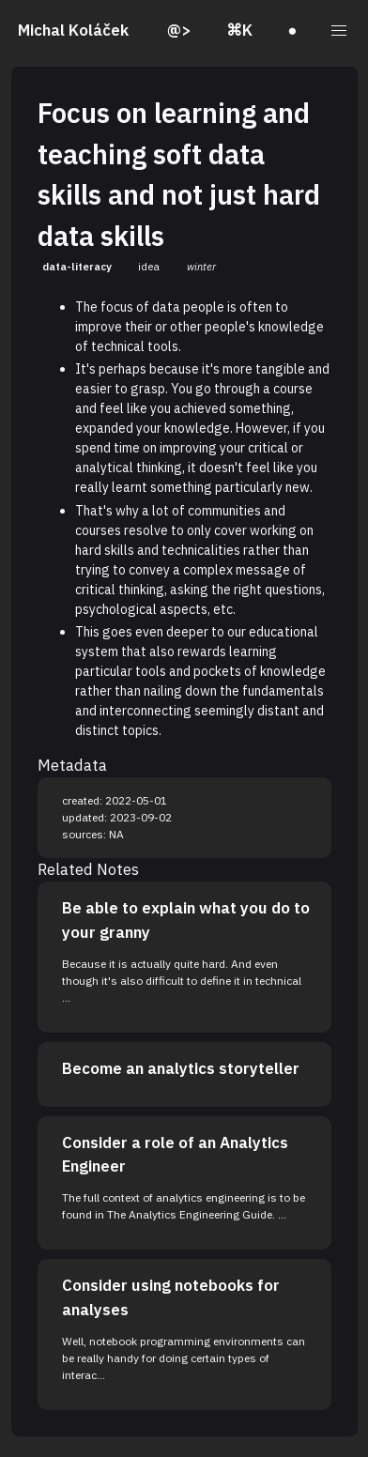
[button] (339, 31)
